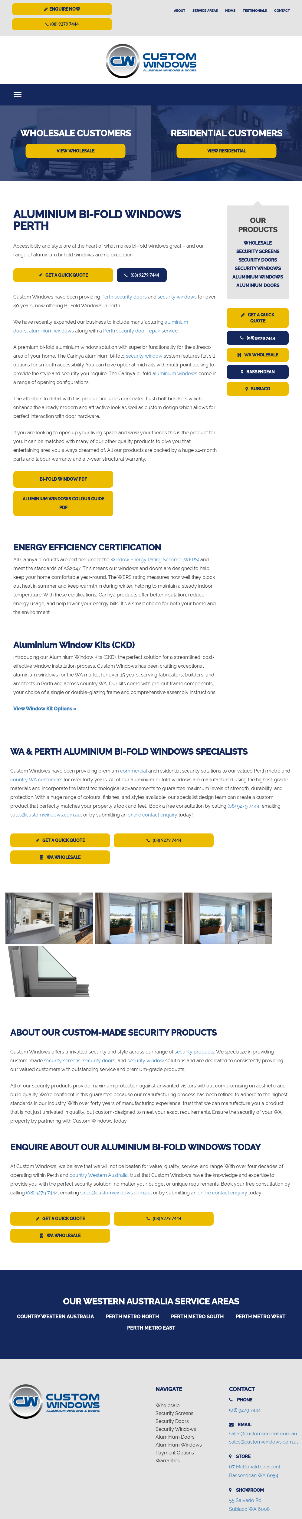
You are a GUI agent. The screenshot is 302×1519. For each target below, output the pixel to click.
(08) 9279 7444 (62, 24)
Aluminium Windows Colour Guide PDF (63, 503)
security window (144, 356)
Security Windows (258, 268)
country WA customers (36, 780)
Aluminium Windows (257, 277)
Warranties (168, 1409)
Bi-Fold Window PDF (63, 479)
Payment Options (175, 1401)
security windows (177, 297)
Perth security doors (124, 297)
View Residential (226, 151)
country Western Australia (99, 1123)
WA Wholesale (258, 354)
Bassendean (258, 371)
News (230, 11)
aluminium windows (51, 331)
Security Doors (257, 260)
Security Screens (257, 251)
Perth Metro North (132, 1265)
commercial (133, 771)
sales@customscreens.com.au (263, 1382)
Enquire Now (62, 9)
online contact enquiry (152, 815)
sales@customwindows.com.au (45, 815)
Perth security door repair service (140, 331)
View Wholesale (75, 151)
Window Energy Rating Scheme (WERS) (154, 560)
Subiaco (257, 388)
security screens (62, 1009)
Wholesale (258, 243)
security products (194, 1000)
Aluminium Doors (257, 285)
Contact (282, 11)
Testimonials (255, 11)
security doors (99, 1009)
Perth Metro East (151, 1276)
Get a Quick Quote (63, 275)
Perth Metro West (260, 1265)
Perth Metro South (197, 1265)
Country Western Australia (55, 1265)
